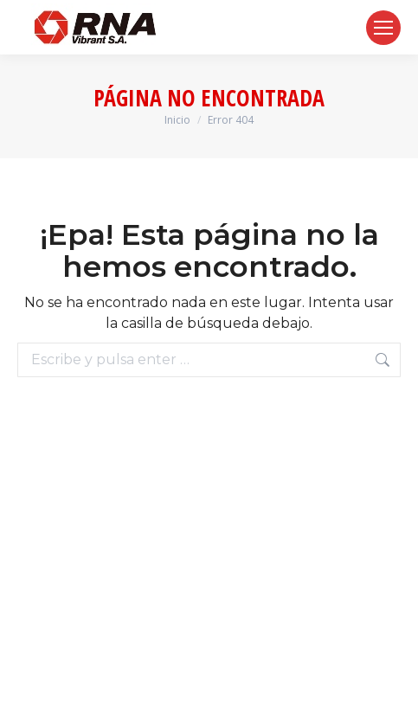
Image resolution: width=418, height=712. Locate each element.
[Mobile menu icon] (383, 27)
